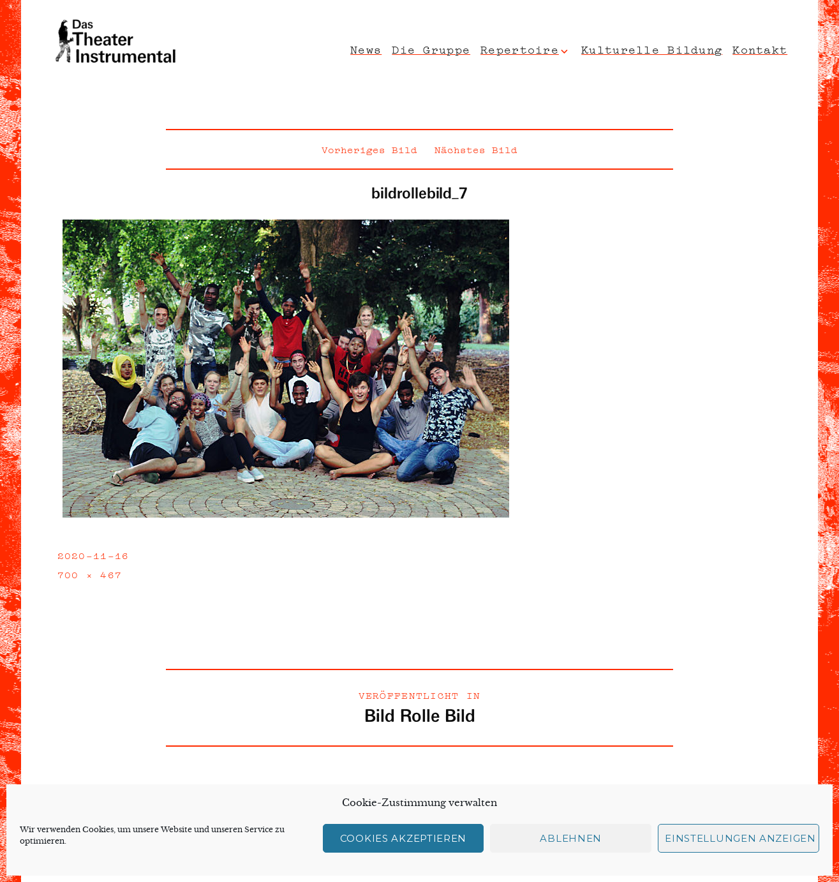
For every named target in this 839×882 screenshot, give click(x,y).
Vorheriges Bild (369, 148)
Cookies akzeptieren (403, 838)
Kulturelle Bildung (651, 48)
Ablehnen (571, 838)
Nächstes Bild (475, 148)
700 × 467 (90, 573)
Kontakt (759, 48)
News (366, 48)
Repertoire (519, 48)
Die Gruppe (431, 48)
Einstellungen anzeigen (740, 838)
